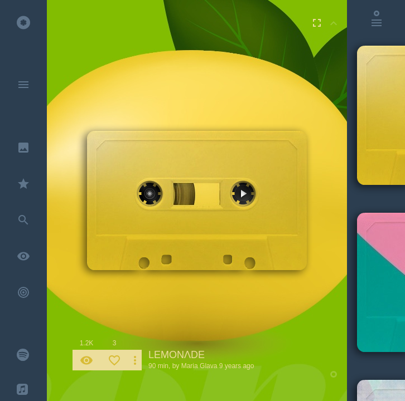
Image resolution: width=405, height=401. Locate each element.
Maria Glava (199, 366)
